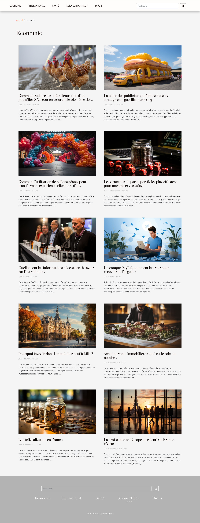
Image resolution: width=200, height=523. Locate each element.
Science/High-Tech (76, 5)
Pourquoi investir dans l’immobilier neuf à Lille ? (55, 354)
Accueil (19, 20)
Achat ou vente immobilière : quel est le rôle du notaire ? (140, 356)
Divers (98, 5)
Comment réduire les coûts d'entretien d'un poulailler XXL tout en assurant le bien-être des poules (54, 100)
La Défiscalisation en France (40, 440)
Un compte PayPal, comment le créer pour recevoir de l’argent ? (136, 270)
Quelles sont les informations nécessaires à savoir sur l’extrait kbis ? (56, 270)
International (37, 5)
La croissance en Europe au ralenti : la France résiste (139, 442)
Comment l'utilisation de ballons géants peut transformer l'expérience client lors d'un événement (52, 186)
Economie (15, 5)
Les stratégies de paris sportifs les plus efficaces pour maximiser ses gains (140, 184)
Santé (55, 5)
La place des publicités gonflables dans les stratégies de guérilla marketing (136, 98)
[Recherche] (157, 5)
